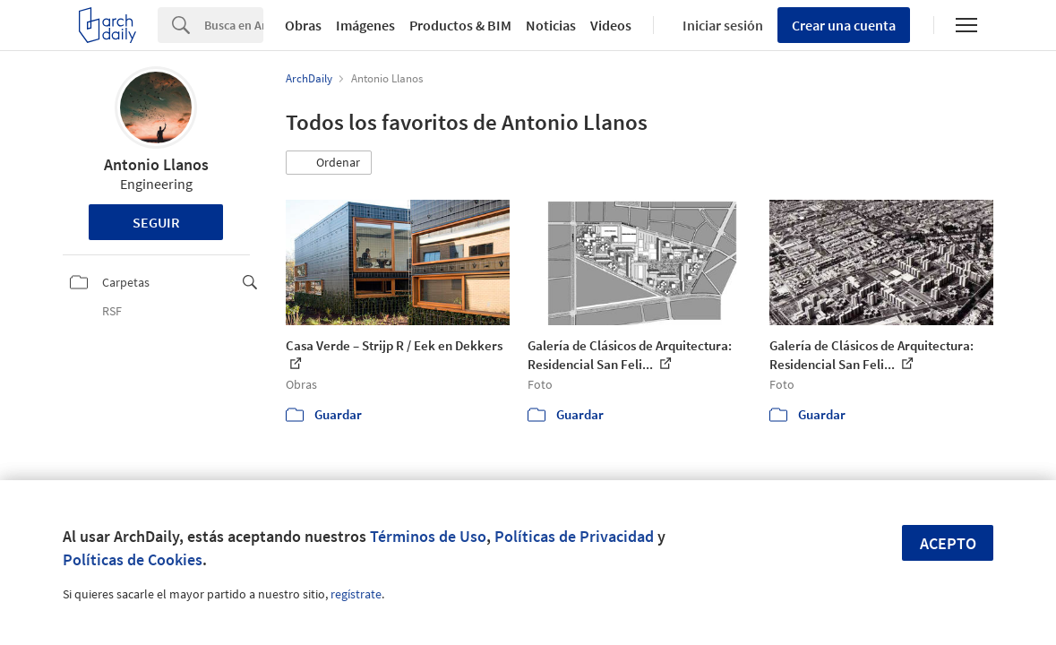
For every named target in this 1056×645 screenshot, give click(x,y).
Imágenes (365, 25)
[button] (329, 163)
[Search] (233, 25)
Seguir (156, 222)
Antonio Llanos (156, 164)
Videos (610, 25)
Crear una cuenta (844, 25)
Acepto (948, 543)
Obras (303, 25)
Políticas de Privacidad (574, 536)
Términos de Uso (428, 536)
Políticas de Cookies (132, 559)
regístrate (356, 594)
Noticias (551, 25)
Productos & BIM (460, 25)
